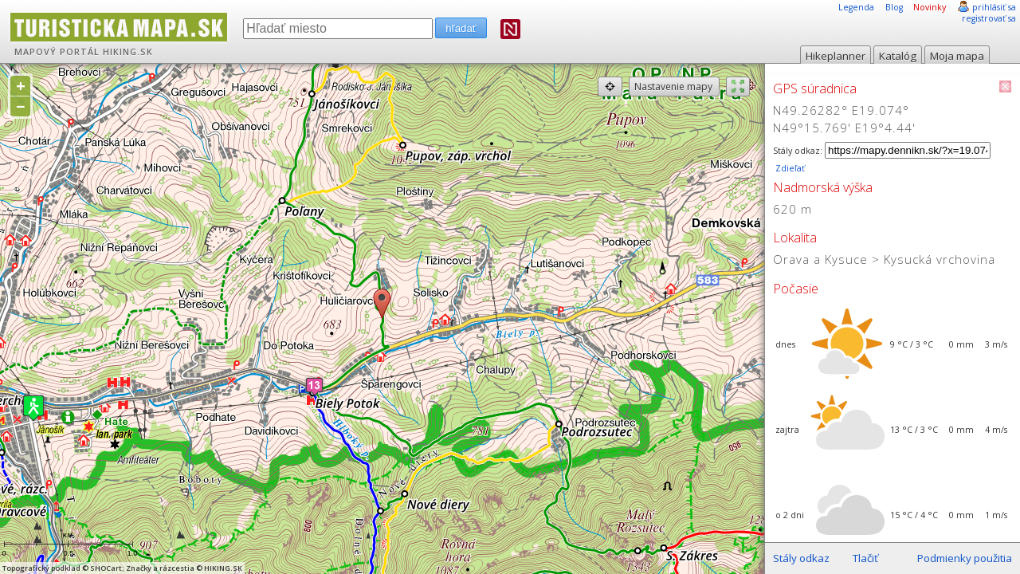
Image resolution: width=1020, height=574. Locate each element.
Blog (894, 7)
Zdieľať (789, 168)
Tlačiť (865, 558)
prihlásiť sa (994, 7)
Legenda (856, 7)
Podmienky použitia (964, 558)
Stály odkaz (801, 558)
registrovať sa (989, 18)
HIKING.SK (128, 51)
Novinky (929, 7)
